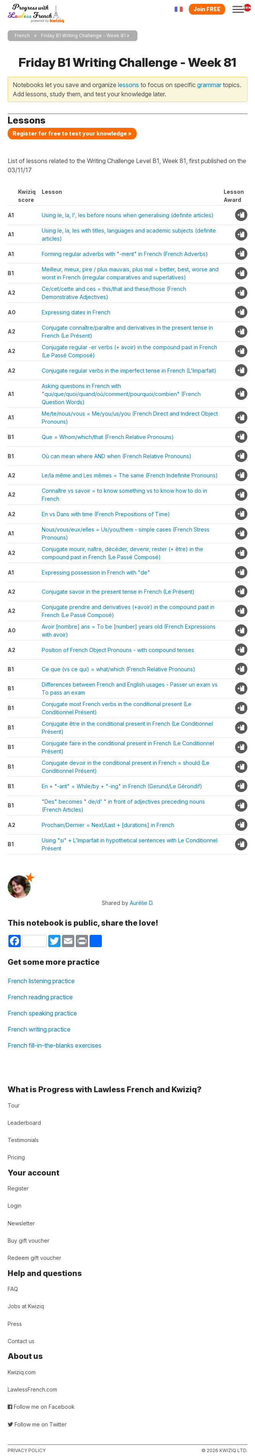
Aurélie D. (142, 903)
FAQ (13, 1289)
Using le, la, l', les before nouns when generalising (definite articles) (128, 215)
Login (14, 1205)
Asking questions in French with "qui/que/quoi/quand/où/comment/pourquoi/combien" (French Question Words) (121, 394)
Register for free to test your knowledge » (72, 133)
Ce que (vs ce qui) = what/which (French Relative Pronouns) (118, 669)
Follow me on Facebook (41, 1406)
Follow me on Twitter (37, 1424)
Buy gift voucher (28, 1240)
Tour (14, 1105)
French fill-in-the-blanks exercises (54, 1045)
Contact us (21, 1341)
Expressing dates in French (76, 312)
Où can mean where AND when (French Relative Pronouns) (116, 456)
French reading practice (40, 997)
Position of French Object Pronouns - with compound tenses (118, 650)
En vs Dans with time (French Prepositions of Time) (106, 514)
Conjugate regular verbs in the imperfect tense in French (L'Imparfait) (129, 370)
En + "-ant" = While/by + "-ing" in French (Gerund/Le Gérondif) (122, 786)
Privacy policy (27, 1450)
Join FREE (207, 9)
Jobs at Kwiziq (26, 1306)
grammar (209, 85)
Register (18, 1188)
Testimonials (23, 1140)
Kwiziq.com (22, 1372)
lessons (128, 85)
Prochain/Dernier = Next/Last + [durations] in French (108, 825)
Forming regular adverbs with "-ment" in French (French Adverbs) (125, 254)
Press (15, 1324)
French (22, 35)
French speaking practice (42, 1013)
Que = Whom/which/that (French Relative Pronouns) (108, 437)
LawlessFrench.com (32, 1389)
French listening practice (41, 981)
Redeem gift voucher (34, 1258)
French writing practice (39, 1029)
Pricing (16, 1157)
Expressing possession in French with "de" (96, 572)
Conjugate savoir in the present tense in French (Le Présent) (118, 591)
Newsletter (21, 1223)
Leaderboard (24, 1122)
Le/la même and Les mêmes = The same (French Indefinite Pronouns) (130, 475)
